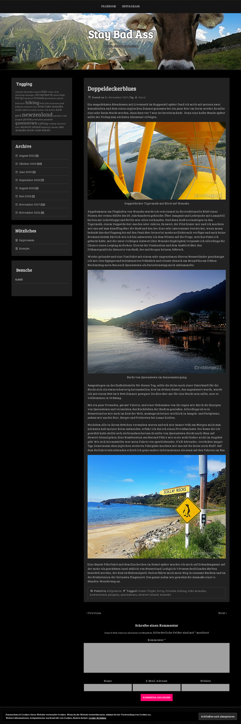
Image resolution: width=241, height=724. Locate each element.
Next (222, 613)
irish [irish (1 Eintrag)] (42, 103)
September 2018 (29, 180)
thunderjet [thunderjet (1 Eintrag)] (46, 127)
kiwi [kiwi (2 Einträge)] (41, 106)
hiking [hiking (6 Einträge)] (32, 102)
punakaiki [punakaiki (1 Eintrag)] (48, 119)
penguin (113, 594)
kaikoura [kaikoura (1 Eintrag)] (19, 106)
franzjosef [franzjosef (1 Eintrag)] (28, 98)
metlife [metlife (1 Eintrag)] (18, 110)
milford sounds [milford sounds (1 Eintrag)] (29, 110)
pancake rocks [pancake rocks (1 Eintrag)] (60, 115)
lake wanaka (197, 591)
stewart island (148, 594)
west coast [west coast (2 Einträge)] (34, 130)
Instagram (131, 6)
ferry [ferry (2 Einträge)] (19, 98)
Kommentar (157, 640)
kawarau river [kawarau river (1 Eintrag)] (30, 106)
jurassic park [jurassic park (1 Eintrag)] (58, 103)
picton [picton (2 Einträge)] (27, 119)
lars (141, 97)
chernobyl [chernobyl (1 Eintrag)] (20, 95)
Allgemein (114, 591)
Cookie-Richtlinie (97, 717)
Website (205, 681)
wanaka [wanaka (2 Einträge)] (21, 130)
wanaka (165, 594)
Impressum (26, 240)
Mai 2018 (25, 196)
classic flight (146, 591)
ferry (160, 591)
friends (170, 591)
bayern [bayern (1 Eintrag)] (37, 92)
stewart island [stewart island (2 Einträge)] (30, 127)
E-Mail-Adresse (156, 681)
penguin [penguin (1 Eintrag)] (19, 119)
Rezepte (24, 248)
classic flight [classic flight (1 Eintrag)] (59, 95)
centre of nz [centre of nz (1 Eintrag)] (53, 92)
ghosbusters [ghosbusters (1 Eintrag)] (51, 98)
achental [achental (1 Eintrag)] (19, 92)
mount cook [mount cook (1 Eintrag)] (42, 110)
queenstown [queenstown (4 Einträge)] (26, 123)
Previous (94, 613)
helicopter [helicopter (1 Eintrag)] (20, 103)
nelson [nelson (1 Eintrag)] (52, 110)
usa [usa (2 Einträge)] (61, 127)
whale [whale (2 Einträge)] (46, 130)
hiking (182, 591)
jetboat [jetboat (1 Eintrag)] (48, 103)
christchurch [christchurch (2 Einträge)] (44, 95)
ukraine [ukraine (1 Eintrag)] (55, 127)
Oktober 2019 (27, 164)
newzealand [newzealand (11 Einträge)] (37, 114)
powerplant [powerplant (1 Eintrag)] (37, 119)
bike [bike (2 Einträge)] (44, 91)
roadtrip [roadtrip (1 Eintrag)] (52, 123)
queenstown (128, 594)
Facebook (108, 6)
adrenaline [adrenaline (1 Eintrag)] (29, 92)
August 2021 (27, 155)
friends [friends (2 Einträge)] (39, 98)
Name (108, 681)
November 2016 (29, 212)
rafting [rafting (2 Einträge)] (43, 123)
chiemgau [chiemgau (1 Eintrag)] (29, 95)
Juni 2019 (25, 172)
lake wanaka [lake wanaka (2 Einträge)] (54, 106)
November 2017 (29, 204)
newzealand (98, 594)
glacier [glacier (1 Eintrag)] (60, 98)
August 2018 (27, 188)
